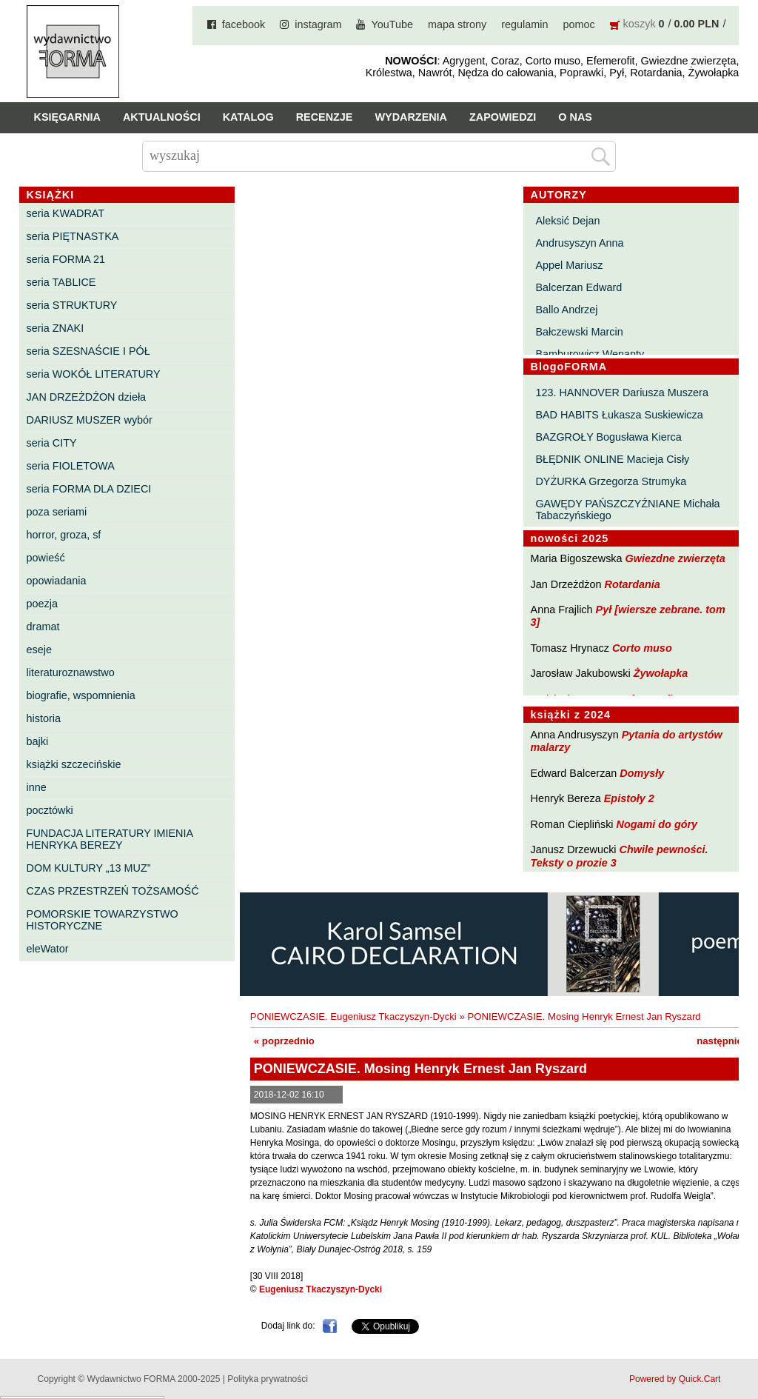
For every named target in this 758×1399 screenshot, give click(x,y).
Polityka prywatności (267, 1379)
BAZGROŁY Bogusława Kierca (608, 437)
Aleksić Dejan (567, 221)
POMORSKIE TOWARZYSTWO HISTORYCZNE (102, 920)
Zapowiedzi (502, 117)
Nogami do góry (657, 824)
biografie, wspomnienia (81, 695)
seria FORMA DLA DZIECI (89, 489)
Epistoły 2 (629, 798)
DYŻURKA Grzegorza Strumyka (610, 481)
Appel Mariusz (569, 265)
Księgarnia (67, 117)
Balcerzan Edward (578, 287)
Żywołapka (661, 673)
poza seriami (57, 512)
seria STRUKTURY (72, 305)
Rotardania (632, 584)
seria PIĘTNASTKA (73, 236)
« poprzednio (284, 1040)
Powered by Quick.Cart (674, 1379)
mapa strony (457, 24)
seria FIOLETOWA (71, 466)
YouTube (392, 24)
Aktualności (162, 117)
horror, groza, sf (64, 535)
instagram (318, 24)
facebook (243, 24)
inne (37, 787)
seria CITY (52, 443)
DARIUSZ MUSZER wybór (89, 420)
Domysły (642, 773)
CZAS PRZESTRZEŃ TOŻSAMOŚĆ (113, 891)
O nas (575, 117)
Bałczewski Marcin (579, 332)
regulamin (524, 24)
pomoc (578, 24)
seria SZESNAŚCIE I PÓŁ (88, 351)
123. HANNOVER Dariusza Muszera (621, 392)
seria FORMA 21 (66, 259)
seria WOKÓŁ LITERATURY (94, 374)
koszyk (639, 24)
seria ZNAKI (55, 328)
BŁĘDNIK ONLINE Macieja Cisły (612, 459)
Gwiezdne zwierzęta (675, 558)
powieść (46, 558)
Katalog (248, 117)
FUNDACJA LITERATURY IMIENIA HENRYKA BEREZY (110, 839)
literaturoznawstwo (71, 672)
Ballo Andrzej (566, 309)
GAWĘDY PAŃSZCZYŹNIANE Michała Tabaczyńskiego (627, 509)
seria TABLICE (61, 282)
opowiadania (57, 581)
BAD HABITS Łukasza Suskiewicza (618, 415)
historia (44, 718)
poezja (42, 604)
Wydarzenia (411, 117)
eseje (39, 649)
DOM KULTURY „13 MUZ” (89, 868)
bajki (38, 741)
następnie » (724, 1040)
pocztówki (50, 810)
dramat (43, 626)
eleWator (48, 949)
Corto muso (642, 648)
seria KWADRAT (66, 213)
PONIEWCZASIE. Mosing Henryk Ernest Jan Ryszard (583, 1016)
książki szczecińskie (74, 764)
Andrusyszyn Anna (579, 243)
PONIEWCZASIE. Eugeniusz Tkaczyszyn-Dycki (353, 1016)
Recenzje (324, 117)
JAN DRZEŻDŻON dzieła (87, 397)
